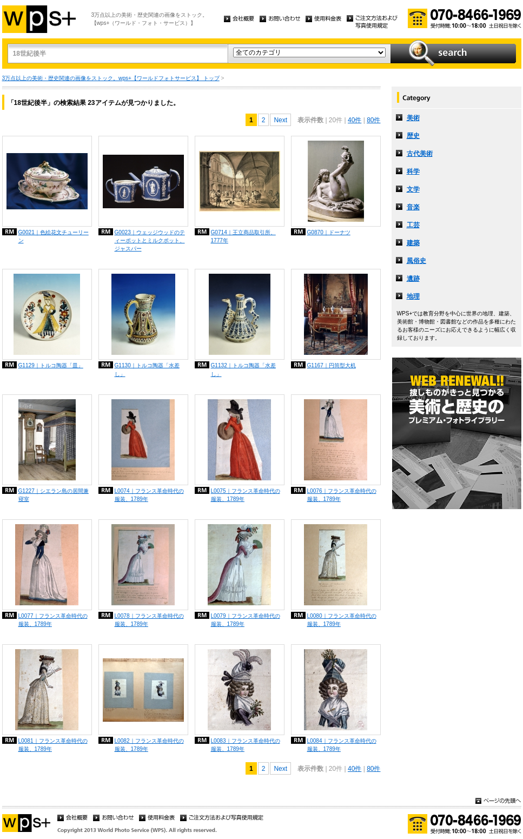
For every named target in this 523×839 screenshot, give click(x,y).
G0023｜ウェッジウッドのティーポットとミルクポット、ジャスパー (150, 240)
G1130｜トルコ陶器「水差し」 (147, 369)
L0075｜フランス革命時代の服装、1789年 (245, 495)
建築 (413, 243)
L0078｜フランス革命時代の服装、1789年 (149, 620)
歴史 (413, 136)
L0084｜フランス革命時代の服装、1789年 (341, 745)
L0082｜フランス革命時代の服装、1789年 (149, 745)
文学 (413, 189)
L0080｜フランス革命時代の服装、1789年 (341, 620)
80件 (373, 120)
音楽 (413, 207)
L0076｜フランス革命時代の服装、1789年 (341, 495)
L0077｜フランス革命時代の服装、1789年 (53, 620)
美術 (413, 118)
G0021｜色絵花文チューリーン (53, 236)
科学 (413, 171)
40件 (354, 120)
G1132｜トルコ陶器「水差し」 (243, 369)
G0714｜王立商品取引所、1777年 (243, 236)
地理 (413, 296)
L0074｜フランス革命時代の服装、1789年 (149, 495)
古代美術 (420, 153)
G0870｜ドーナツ (328, 232)
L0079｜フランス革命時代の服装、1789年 (245, 620)
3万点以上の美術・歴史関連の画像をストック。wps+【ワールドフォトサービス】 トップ (111, 78)
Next (280, 120)
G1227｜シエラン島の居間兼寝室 (53, 495)
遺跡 (413, 278)
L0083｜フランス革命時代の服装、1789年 (245, 745)
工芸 (413, 225)
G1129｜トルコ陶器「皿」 (50, 365)
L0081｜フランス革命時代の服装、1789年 (53, 745)
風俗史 (416, 261)
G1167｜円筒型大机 (331, 365)
